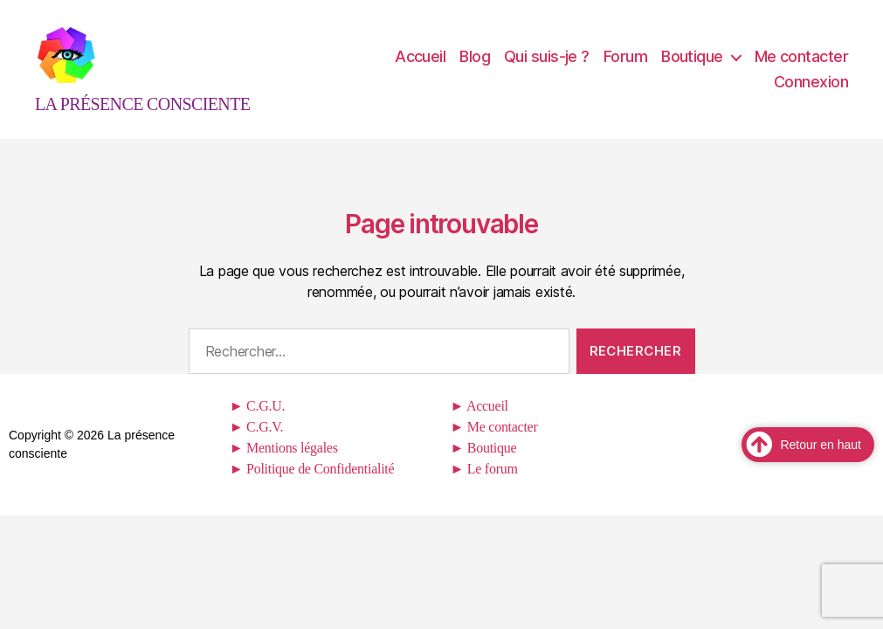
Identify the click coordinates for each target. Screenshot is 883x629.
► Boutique (484, 465)
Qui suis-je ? (547, 65)
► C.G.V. (256, 444)
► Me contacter (494, 444)
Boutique (692, 65)
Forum (625, 65)
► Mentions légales (284, 465)
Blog (474, 65)
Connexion (811, 90)
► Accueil (479, 423)
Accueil (420, 65)
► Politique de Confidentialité (312, 486)
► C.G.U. (257, 423)
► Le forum (484, 486)
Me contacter (801, 65)
